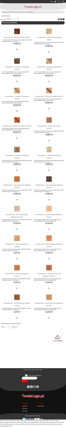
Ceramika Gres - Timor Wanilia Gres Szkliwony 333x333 (17, 215)
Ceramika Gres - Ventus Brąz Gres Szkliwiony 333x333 (49, 245)
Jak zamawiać (40, 406)
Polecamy (24, 409)
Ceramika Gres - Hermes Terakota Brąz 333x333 (17, 68)
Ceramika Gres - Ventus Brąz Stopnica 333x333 (17, 274)
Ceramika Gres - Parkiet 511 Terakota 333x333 (17, 126)
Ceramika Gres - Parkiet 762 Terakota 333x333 (17, 156)
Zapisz (24, 380)
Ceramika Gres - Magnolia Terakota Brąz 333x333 (49, 68)
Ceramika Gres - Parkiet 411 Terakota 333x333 (49, 96)
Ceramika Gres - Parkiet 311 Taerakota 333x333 (17, 97)
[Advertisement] (33, 357)
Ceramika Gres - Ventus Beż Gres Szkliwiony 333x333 (49, 215)
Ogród (41, 370)
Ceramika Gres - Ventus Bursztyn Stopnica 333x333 (17, 304)
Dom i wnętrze (35, 370)
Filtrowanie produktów (9, 23)
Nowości (25, 406)
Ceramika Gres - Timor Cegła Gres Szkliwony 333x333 (17, 186)
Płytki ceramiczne (13, 12)
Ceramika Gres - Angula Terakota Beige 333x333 (49, 38)
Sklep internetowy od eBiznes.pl (33, 416)
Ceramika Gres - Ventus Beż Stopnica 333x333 (17, 245)
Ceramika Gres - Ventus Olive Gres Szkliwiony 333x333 (49, 304)
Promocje (24, 411)
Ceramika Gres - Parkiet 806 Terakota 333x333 (49, 156)
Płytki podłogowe (21, 12)
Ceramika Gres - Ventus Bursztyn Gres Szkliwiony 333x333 (49, 274)
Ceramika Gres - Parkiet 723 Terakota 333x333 (49, 127)
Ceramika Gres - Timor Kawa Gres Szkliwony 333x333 (49, 186)
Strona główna (5, 12)
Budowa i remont (27, 370)
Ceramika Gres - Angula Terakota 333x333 (17, 37)
